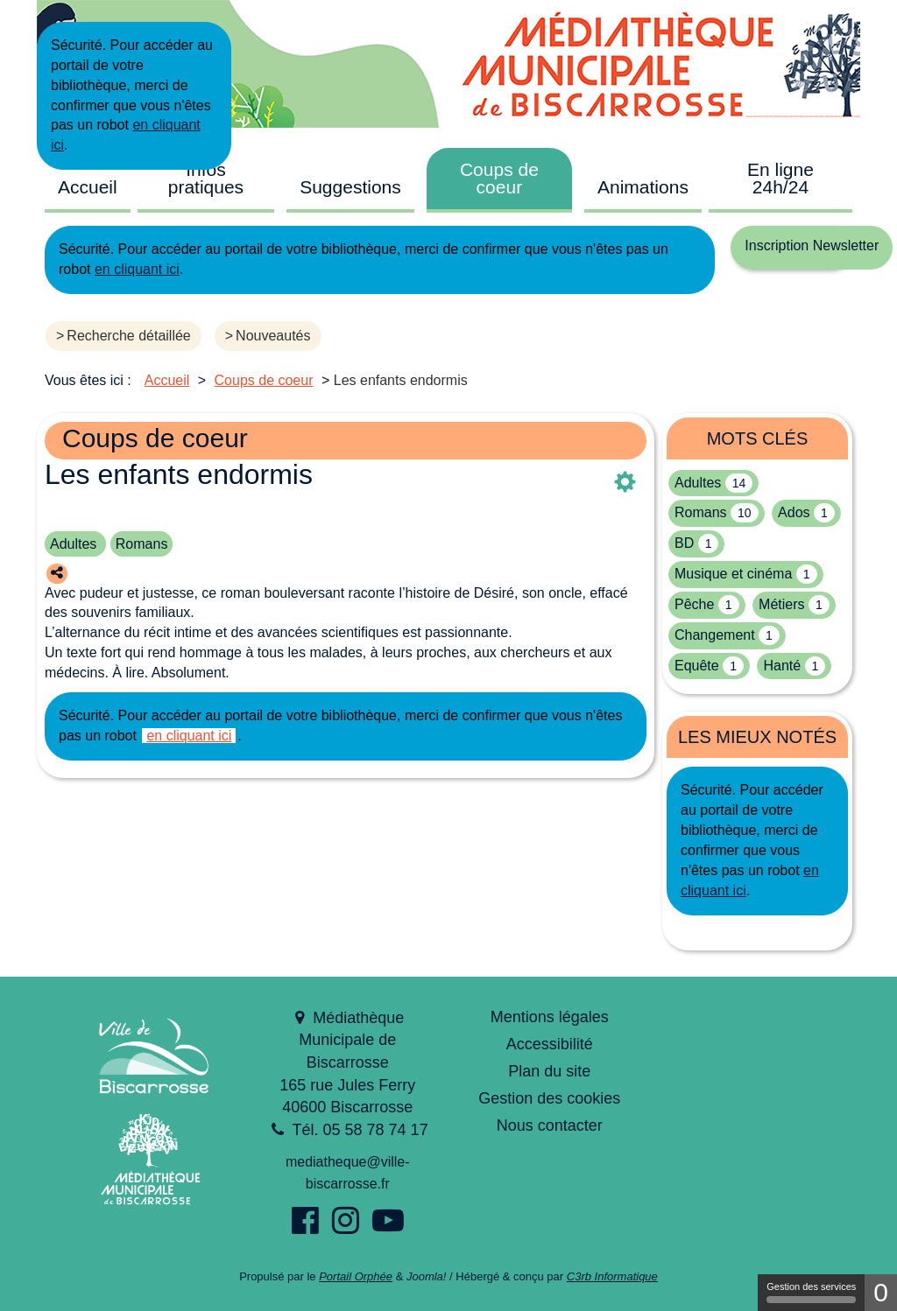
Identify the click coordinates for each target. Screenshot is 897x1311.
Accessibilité (549, 1044)
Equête (697, 665)
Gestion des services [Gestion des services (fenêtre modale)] (811, 1292)
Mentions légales (550, 1017)
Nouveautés (273, 335)
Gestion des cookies (549, 1098)
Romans (142, 543)
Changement (715, 634)
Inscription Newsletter (812, 245)
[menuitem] (88, 185)
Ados (793, 512)
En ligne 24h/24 (780, 178)
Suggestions (350, 187)
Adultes (75, 543)
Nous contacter (550, 1125)
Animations (643, 187)
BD (684, 543)
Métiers (781, 604)
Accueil (87, 187)
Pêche (694, 604)
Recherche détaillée (128, 335)
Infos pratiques (206, 178)
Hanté (782, 665)
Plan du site (549, 1071)
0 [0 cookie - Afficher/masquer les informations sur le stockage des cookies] (880, 1292)
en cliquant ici (137, 269)
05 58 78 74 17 (375, 1130)
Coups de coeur (499, 178)
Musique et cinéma (733, 573)
